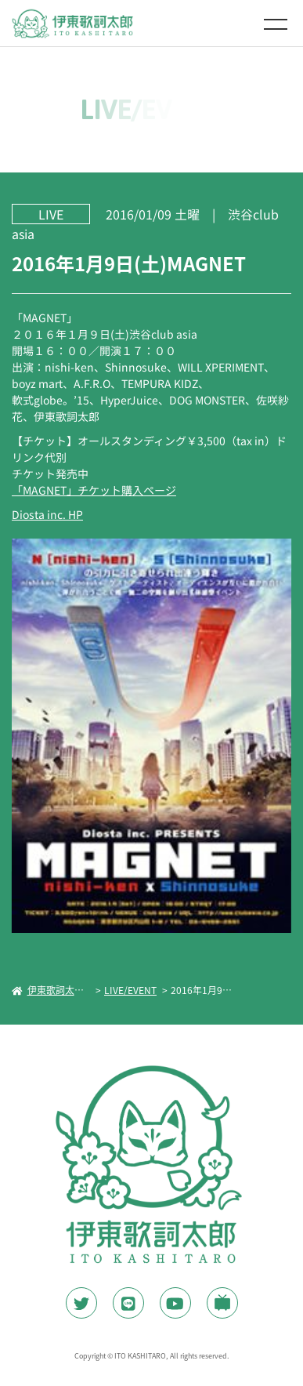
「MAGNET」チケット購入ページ (94, 490)
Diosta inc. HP (47, 514)
